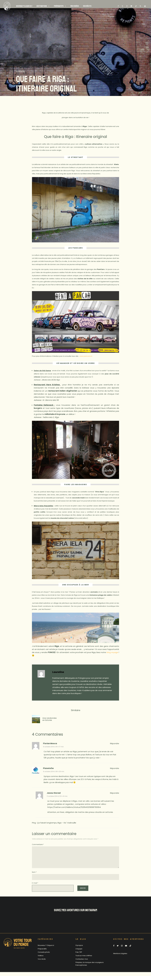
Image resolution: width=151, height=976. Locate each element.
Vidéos (40, 959)
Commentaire (38, 844)
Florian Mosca (50, 743)
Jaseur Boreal (54, 793)
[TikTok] (136, 6)
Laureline (58, 672)
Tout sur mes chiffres (84, 959)
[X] (122, 6)
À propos (79, 949)
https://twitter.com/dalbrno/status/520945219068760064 (74, 807)
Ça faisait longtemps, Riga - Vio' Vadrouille (56, 822)
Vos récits (42, 963)
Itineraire (20, 71)
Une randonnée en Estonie (49, 719)
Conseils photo (44, 956)
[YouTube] (131, 6)
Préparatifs (42, 953)
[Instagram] (127, 6)
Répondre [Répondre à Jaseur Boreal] (114, 793)
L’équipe (79, 953)
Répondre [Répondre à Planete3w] (114, 768)
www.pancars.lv (85, 356)
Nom (34, 876)
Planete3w (48, 768)
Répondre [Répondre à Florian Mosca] (114, 743)
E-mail (35, 887)
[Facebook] (118, 6)
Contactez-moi (82, 963)
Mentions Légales (120, 957)
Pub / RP (79, 956)
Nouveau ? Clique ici (46, 949)
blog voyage (113, 652)
